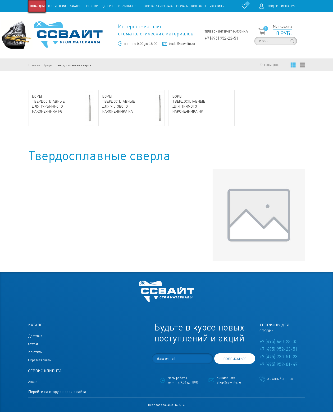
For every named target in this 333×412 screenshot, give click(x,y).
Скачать (182, 6)
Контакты (198, 6)
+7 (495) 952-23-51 (221, 38)
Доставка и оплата (159, 6)
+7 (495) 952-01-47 (278, 364)
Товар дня (37, 6)
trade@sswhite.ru (182, 44)
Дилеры (107, 6)
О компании (57, 6)
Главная (34, 65)
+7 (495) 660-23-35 (278, 341)
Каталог (75, 6)
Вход (270, 6)
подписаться (234, 359)
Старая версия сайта (43, 18)
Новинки (91, 6)
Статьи (67, 18)
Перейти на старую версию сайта (57, 391)
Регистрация (285, 6)
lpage (48, 65)
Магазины (217, 6)
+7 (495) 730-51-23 (278, 356)
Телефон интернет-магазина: (226, 31)
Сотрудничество (129, 6)
